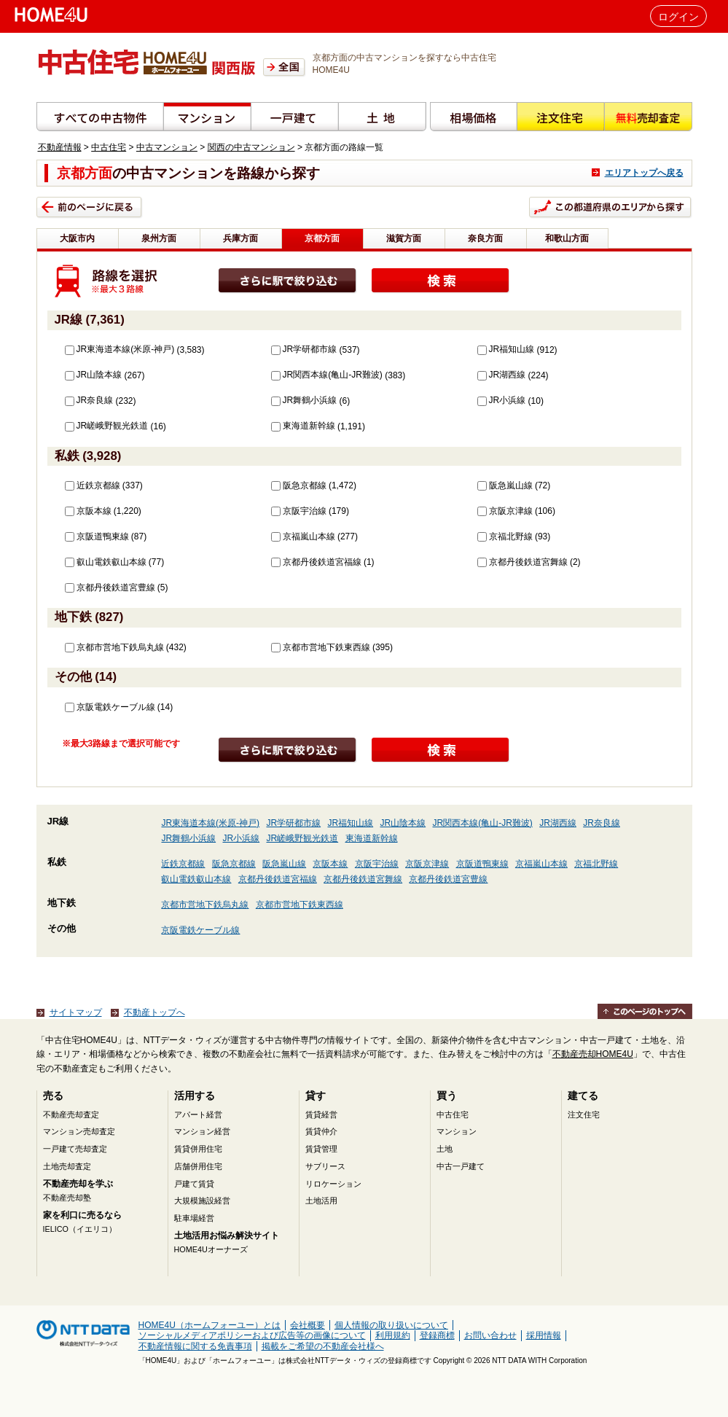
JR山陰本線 (93, 375)
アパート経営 (198, 1114)
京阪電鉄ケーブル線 (110, 707)
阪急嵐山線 (505, 485)
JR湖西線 (501, 375)
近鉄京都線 (92, 485)
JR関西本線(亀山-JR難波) (327, 375)
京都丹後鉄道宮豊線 (110, 587)
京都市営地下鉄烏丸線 (114, 647)
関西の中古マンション (251, 147)
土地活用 (321, 1200)
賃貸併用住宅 (198, 1148)
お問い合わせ (490, 1335)
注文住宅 (584, 1114)
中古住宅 (108, 147)
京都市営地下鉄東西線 (320, 647)
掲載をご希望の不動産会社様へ (323, 1346)
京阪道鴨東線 (97, 536)
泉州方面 (158, 238)
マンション (457, 1131)
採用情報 (543, 1335)
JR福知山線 (506, 349)
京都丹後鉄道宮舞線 (522, 562)
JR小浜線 (501, 400)
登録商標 (437, 1335)
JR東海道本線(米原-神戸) (120, 349)
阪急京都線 (298, 485)
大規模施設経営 (202, 1200)
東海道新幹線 (303, 426)
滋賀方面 (403, 238)
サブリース (325, 1166)
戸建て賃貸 (194, 1183)
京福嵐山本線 (303, 536)
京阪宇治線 (298, 511)
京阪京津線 (505, 511)
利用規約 (392, 1335)
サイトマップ (76, 1012)
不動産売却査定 (71, 1114)
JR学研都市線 (304, 349)
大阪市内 (77, 238)
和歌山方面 (567, 238)
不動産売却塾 (67, 1197)
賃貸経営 (321, 1114)
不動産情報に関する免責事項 (195, 1346)
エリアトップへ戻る (644, 173)
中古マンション (166, 147)
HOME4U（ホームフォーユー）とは (209, 1325)
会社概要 (307, 1325)
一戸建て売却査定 (75, 1148)
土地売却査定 (67, 1166)
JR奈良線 (89, 400)
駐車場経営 (194, 1218)
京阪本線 (88, 511)
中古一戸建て (461, 1166)
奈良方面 (485, 238)
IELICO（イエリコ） (80, 1229)
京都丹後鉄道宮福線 (316, 562)
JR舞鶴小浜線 (304, 400)
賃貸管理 (321, 1148)
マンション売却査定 (79, 1131)
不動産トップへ (154, 1012)
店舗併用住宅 (198, 1166)
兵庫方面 (240, 238)
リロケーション (333, 1183)
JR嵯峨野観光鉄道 (107, 426)
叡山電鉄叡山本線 (105, 562)
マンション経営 (202, 1131)
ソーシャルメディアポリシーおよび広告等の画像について (252, 1335)
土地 (445, 1148)
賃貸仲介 (321, 1131)
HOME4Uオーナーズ (211, 1249)
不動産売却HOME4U (592, 1054)
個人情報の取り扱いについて (391, 1325)
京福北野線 (505, 536)
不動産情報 (60, 147)
